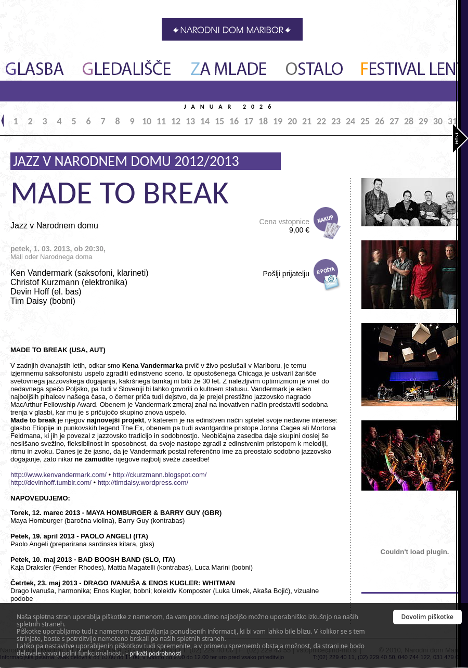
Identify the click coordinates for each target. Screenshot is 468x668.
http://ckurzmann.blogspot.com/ (160, 475)
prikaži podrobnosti (155, 653)
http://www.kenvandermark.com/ (58, 475)
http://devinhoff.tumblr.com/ (51, 482)
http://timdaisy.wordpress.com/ (143, 482)
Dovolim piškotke (427, 616)
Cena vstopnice (284, 225)
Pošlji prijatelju (286, 273)
